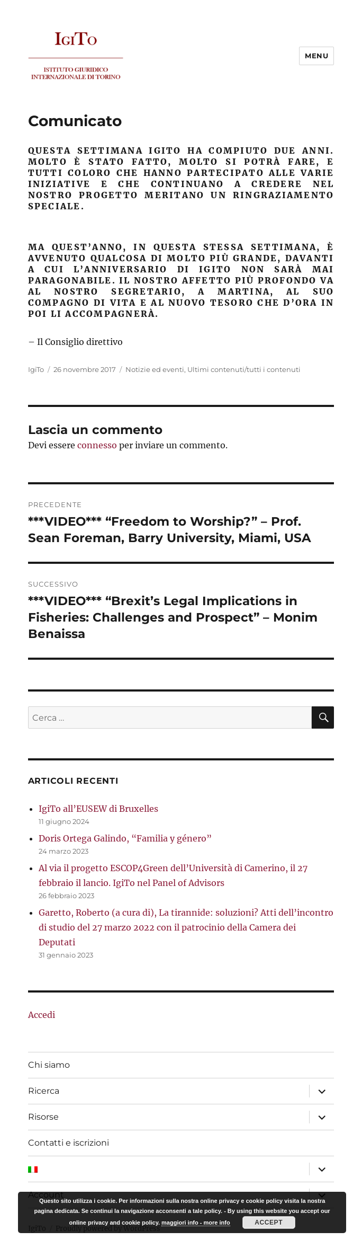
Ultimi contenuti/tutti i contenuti (244, 369)
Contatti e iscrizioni (68, 1143)
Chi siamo (49, 1065)
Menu (316, 55)
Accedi (41, 1014)
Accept (269, 1222)
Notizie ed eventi (154, 369)
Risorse (43, 1117)
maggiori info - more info (195, 1222)
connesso (97, 445)
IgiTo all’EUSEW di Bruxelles (98, 808)
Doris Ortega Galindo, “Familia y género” (125, 838)
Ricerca (43, 1091)
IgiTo (36, 369)
